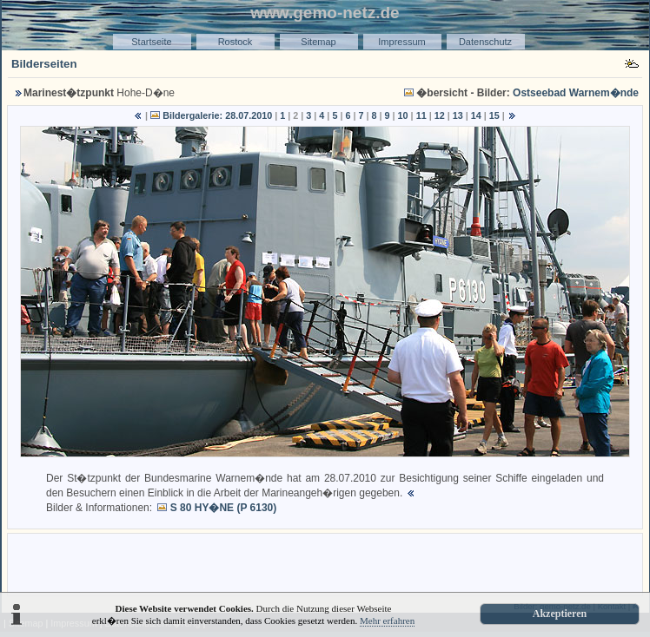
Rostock (235, 41)
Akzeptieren (560, 613)
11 (421, 115)
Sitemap (318, 41)
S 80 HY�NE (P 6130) (223, 508)
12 (439, 115)
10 (403, 115)
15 (494, 115)
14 (476, 115)
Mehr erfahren (387, 620)
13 (458, 115)
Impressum (401, 41)
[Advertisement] (325, 563)
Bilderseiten (44, 63)
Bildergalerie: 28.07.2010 (217, 115)
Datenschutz (485, 41)
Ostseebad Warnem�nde (576, 93)
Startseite (151, 41)
